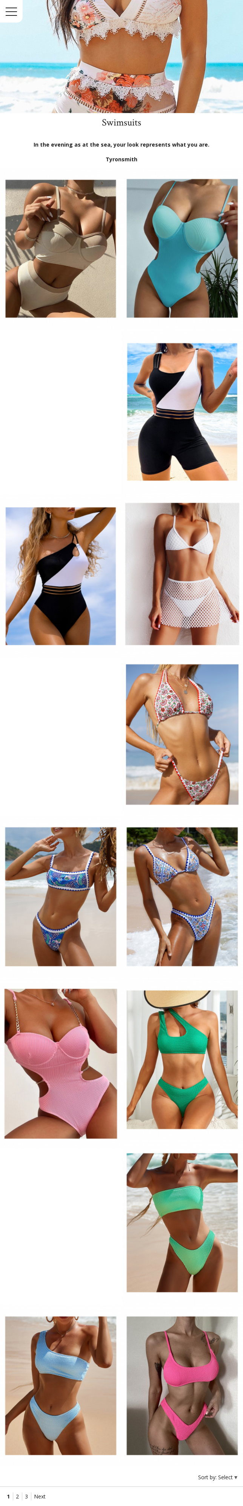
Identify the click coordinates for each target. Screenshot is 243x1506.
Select (226, 1477)
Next (40, 1496)
